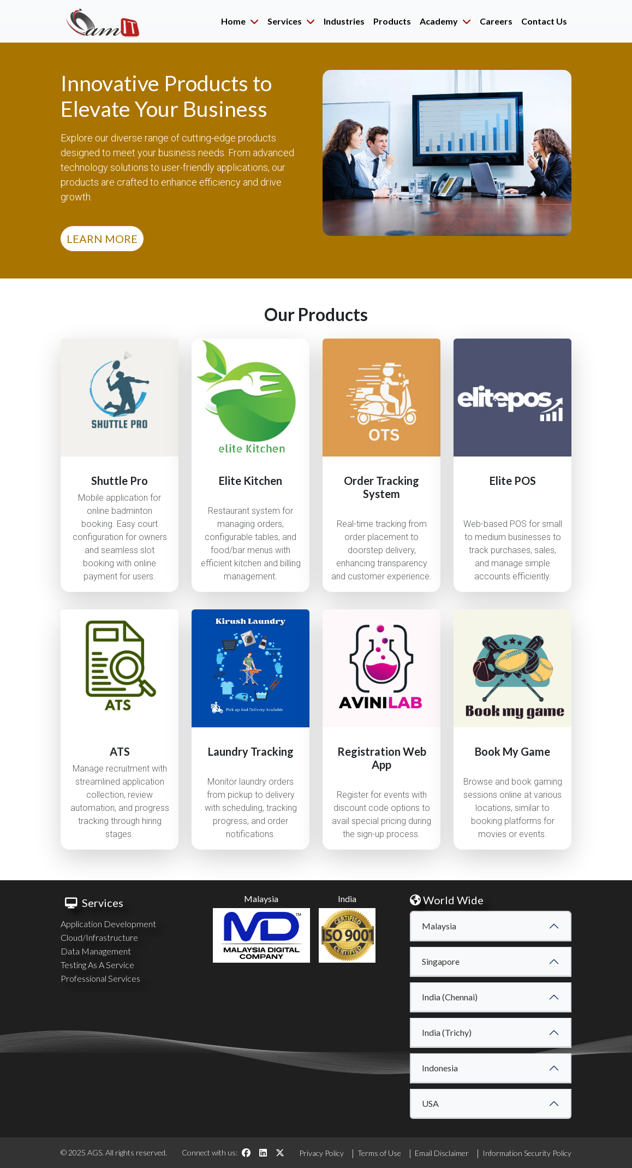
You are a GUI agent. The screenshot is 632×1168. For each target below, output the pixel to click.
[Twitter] (280, 1152)
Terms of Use (379, 1153)
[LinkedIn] (263, 1152)
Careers (496, 21)
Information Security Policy (526, 1153)
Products (392, 21)
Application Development (108, 923)
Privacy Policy (321, 1153)
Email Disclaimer (442, 1153)
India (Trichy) (447, 1032)
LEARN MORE (102, 238)
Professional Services (100, 978)
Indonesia (440, 1068)
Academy (445, 21)
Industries (344, 21)
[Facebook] (246, 1152)
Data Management (96, 951)
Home (240, 21)
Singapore (441, 961)
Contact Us (544, 21)
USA (430, 1103)
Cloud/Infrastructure (99, 937)
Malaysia (439, 926)
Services (291, 21)
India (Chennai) (450, 997)
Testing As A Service (97, 964)
